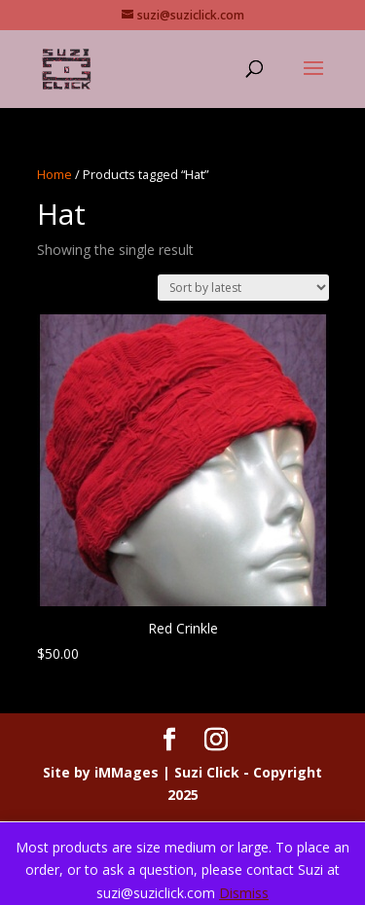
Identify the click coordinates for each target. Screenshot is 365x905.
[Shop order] (243, 287)
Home (54, 174)
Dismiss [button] (244, 893)
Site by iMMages (101, 772)
